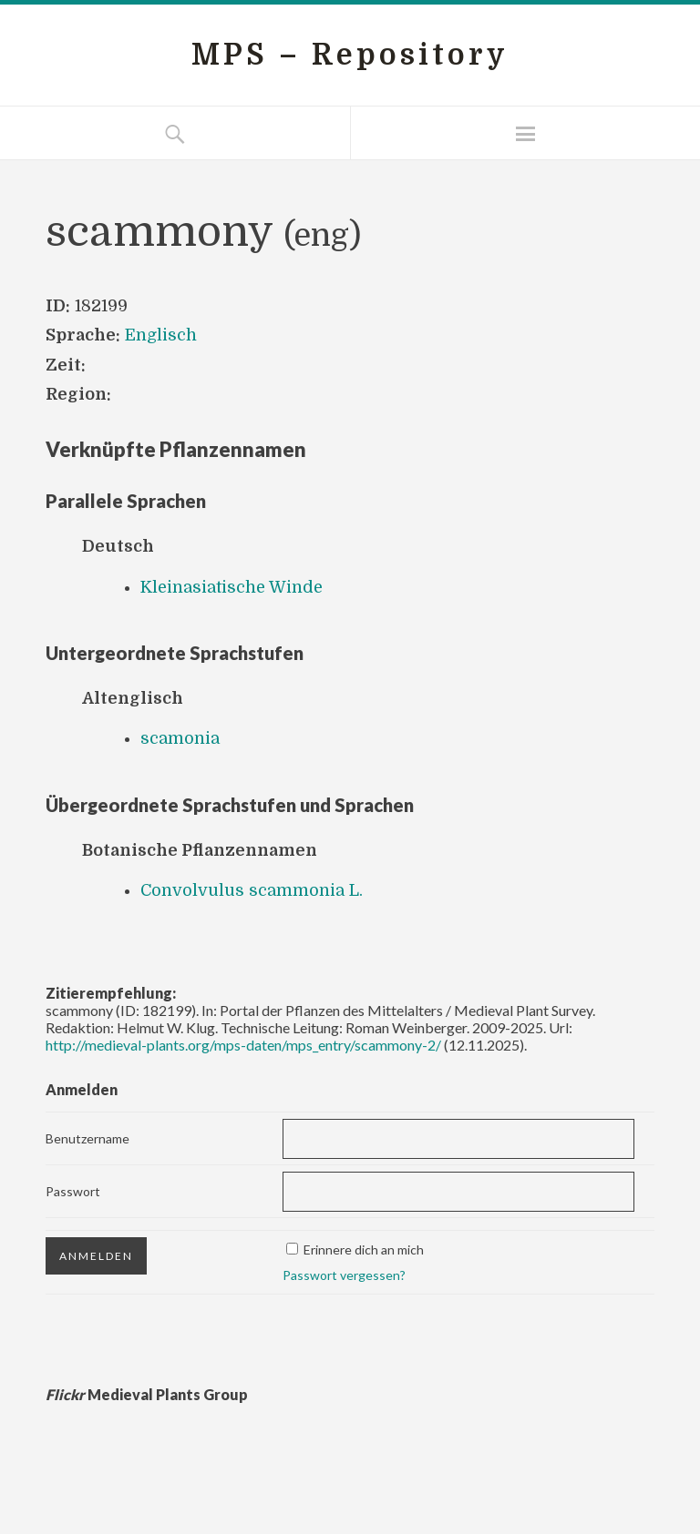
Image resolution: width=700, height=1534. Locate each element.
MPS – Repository (350, 55)
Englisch (161, 335)
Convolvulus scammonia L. (251, 890)
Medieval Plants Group (147, 1394)
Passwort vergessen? (344, 1275)
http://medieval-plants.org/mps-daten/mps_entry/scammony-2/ (243, 1044)
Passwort (73, 1191)
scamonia (180, 738)
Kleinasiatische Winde (231, 587)
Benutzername (87, 1138)
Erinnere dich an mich (364, 1249)
